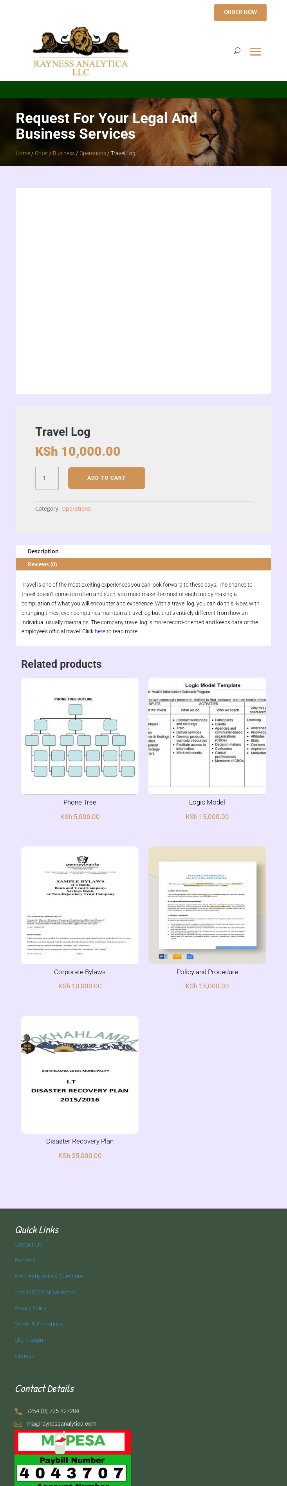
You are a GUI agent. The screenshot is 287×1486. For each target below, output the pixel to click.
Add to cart (106, 478)
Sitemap (24, 1355)
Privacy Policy (30, 1308)
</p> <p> (143, 88)
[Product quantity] (47, 478)
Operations (92, 153)
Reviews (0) (42, 564)
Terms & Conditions (38, 1324)
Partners (24, 1260)
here (100, 631)
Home (23, 153)
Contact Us (28, 1244)
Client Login (28, 1339)
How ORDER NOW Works (45, 1292)
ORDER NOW (240, 12)
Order (41, 153)
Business (64, 153)
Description (43, 551)
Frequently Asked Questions (49, 1276)
